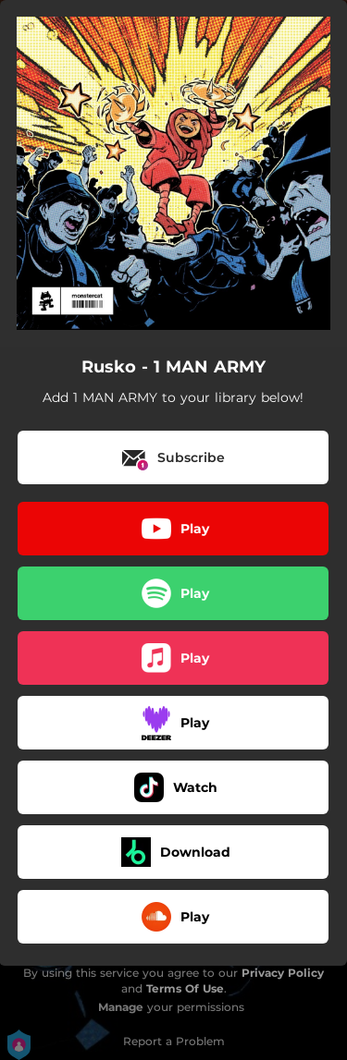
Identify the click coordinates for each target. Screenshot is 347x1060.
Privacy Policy (283, 973)
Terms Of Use (185, 988)
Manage (120, 1007)
